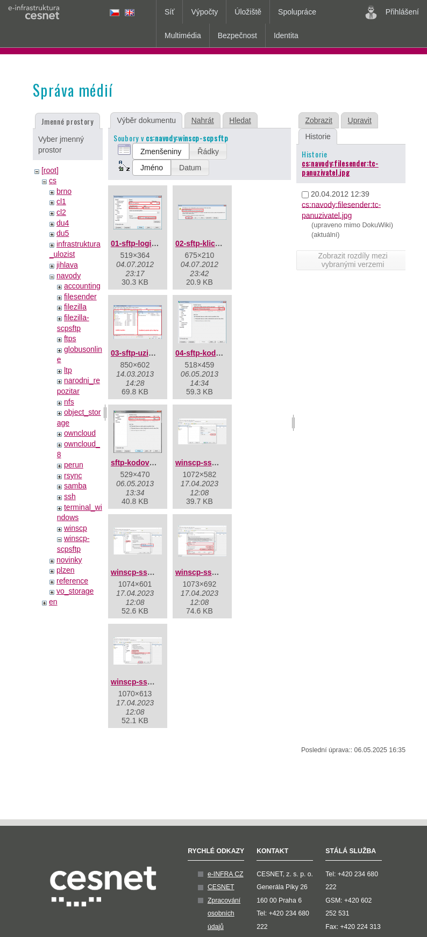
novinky (69, 560)
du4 (62, 223)
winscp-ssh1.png (206, 462)
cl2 (61, 212)
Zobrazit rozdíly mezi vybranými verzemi (352, 260)
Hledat (240, 120)
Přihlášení (392, 12)
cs (52, 180)
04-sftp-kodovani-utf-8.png (223, 353)
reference (72, 580)
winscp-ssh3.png (206, 572)
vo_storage (75, 591)
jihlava (67, 265)
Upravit (360, 120)
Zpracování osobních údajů (224, 914)
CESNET (221, 887)
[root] (50, 170)
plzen (65, 570)
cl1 (61, 201)
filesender (80, 296)
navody (68, 275)
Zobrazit (318, 120)
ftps (70, 338)
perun (73, 464)
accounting (82, 286)
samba (75, 485)
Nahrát (202, 120)
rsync (73, 475)
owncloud (80, 433)
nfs (69, 402)
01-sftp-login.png (141, 243)
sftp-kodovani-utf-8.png (153, 462)
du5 (62, 233)
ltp (68, 370)
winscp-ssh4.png (141, 681)
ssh (70, 496)
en (53, 601)
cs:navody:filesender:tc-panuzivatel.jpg (340, 167)
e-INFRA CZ (226, 874)
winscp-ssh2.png (141, 572)
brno (64, 191)
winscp (75, 528)
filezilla (75, 306)
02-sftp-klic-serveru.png (218, 243)
